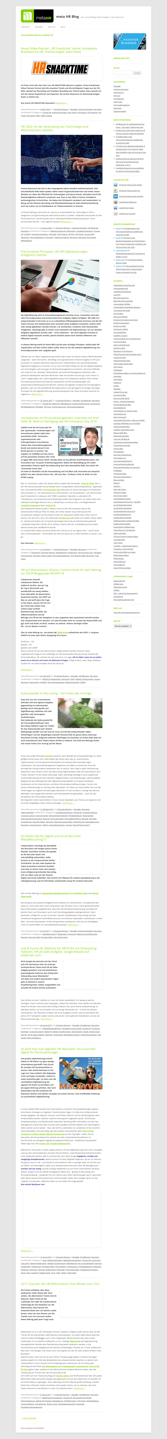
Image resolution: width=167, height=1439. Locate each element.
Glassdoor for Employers (123, 351)
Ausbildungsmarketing (122, 291)
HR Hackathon (61, 1266)
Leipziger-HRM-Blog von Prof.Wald (127, 423)
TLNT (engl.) (118, 543)
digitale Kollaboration (38, 1263)
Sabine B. (119, 266)
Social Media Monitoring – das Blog (127, 502)
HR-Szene (37, 556)
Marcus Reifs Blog (120, 433)
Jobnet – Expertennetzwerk (124, 401)
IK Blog (116, 386)
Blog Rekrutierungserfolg (123, 301)
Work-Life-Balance (34, 1038)
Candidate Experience (84, 231)
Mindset (43, 682)
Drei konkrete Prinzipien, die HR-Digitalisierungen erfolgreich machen (54, 253)
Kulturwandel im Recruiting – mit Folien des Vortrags (56, 693)
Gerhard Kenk (76, 1031)
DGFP (72, 679)
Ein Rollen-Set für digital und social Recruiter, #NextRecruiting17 (51, 837)
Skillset (83, 682)
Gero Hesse (72, 112)
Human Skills (89, 234)
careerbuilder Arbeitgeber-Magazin (127, 307)
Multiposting (51, 1270)
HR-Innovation (26, 556)
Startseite (25, 27)
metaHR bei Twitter (124, 208)
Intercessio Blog (120, 395)
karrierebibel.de (120, 408)
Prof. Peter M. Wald (77, 556)
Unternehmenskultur (57, 825)
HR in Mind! (118, 367)
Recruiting (98, 109)
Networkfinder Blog (121, 436)
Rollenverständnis (72, 682)
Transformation (35, 825)
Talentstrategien (27, 812)
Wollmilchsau (119, 558)
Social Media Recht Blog (123, 505)
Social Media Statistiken (123, 508)
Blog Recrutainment (121, 298)
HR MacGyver (72, 1266)
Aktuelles (73, 109)
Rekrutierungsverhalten (63, 822)
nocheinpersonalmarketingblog (126, 442)
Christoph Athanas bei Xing (127, 190)
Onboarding (58, 1035)
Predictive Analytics (61, 237)
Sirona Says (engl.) (120, 495)
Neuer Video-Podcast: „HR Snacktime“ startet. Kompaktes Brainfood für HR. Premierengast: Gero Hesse (59, 50)
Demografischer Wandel (58, 815)
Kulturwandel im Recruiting (31, 819)
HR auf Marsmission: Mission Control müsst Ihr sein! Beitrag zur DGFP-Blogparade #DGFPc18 (61, 571)
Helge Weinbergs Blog (122, 360)
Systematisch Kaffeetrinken (124, 527)
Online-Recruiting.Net (122, 445)
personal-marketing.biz (122, 455)
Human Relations (27, 1404)
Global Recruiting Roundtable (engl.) (127, 354)
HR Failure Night (48, 1266)
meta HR (51, 27)
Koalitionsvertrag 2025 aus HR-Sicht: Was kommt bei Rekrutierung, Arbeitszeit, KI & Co (130, 162)
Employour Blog (120, 326)
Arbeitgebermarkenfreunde (124, 285)
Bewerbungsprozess (58, 231)
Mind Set (46, 819)
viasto (23, 559)
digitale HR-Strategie (43, 1401)
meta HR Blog (67, 16)
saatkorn (117, 486)
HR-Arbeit (52, 234)
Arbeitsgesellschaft (121, 288)
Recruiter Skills (34, 937)
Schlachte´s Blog (120, 492)
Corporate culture (28, 815)
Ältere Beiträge (28, 1418)
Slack (28, 1273)
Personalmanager (72, 1270)
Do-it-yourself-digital (86, 1263)
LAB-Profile (118, 102)
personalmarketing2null (123, 461)
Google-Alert (26, 1266)
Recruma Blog (119, 480)
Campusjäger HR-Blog (122, 304)
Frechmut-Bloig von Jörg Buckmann (127, 339)
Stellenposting (44, 1273)
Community (96, 1260)
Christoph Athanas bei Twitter (128, 185)
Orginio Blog (118, 448)
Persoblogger (119, 452)
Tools (97, 556)
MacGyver (33, 1270)
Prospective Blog (120, 474)
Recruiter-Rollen (39, 822)
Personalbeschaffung (72, 819)
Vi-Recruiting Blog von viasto (125, 552)
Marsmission (35, 682)
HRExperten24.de (120, 587)
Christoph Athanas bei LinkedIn (128, 196)
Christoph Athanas (61, 109)
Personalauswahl (57, 819)
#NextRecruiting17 (50, 934)
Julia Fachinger (121, 250)
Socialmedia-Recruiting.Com (124, 511)
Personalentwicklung (122, 105)
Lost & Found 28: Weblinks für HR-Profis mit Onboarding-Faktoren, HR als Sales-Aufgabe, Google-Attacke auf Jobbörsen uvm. (59, 951)
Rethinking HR (79, 822)
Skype (23, 1273)
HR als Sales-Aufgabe (36, 1035)
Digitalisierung (65, 404)
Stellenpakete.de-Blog (122, 524)
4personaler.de (119, 581)
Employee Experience (40, 234)
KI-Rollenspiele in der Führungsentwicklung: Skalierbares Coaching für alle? (129, 140)
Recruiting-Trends (61, 937)
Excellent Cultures (120, 335)
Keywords (25, 1270)
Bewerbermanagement (72, 1260)
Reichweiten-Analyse (72, 1035)
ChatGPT (27, 234)
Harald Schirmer (120, 357)
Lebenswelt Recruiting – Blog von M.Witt (129, 420)
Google (85, 1031)
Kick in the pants (120, 417)
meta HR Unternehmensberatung (127, 612)
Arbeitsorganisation (54, 1260)
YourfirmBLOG (119, 565)
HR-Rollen (39, 407)
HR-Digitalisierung (28, 407)
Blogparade (55, 679)
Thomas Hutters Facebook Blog (126, 536)
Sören (118, 228)
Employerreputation (121, 323)
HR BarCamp (118, 584)
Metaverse (25, 237)
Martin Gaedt (46, 556)
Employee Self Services (81, 404)
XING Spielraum (120, 561)
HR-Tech (71, 234)
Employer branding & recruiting (126, 320)
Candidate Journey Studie (71, 1028)
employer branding (59, 112)
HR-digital (97, 552)
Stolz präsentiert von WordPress (32, 1428)
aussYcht (117, 295)
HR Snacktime (92, 112)
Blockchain (71, 231)
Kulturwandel (88, 815)
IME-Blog (117, 389)
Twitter (45, 825)
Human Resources (59, 407)
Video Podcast (46, 115)
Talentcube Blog (120, 533)
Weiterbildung (26, 240)
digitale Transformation (84, 679)
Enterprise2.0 (119, 92)
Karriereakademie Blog (122, 404)
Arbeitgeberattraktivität (52, 1028)
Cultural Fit (25, 1263)
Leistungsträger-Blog (122, 426)
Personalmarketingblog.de (124, 464)
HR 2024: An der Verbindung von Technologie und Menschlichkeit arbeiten (54, 128)
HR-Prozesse (62, 234)
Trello (58, 1273)
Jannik (118, 238)
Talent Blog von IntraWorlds (124, 530)
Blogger (39, 27)
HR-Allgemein (93, 228)
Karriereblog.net (120, 414)
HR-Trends (79, 234)
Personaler (49, 237)
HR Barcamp (72, 552)
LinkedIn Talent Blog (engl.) (124, 430)
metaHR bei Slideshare (125, 202)
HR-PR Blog (118, 379)
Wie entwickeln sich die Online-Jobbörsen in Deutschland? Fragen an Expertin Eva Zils (130, 269)
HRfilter (117, 590)
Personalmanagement (75, 407)
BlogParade (63, 632)
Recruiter (85, 819)
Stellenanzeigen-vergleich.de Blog (126, 521)
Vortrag (69, 825)
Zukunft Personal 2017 (81, 825)
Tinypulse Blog (119, 539)
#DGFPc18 (46, 679)
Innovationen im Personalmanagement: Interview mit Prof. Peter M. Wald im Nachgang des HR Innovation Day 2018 (60, 419)
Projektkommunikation (89, 1270)
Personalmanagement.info (124, 599)
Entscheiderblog (120, 332)
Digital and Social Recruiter (87, 934)
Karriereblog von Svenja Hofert (125, 411)
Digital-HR (56, 404)
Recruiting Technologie (87, 237)
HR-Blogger (118, 370)
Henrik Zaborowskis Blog (123, 364)
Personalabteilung (37, 237)
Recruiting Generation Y (123, 477)
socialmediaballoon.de (122, 514)
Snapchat (34, 1273)
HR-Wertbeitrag (92, 1401)
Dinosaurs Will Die (120, 317)
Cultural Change (41, 815)
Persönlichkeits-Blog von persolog (127, 467)
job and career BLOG (121, 398)
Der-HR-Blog (118, 313)
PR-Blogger (118, 470)
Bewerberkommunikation (52, 1398)
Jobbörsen (49, 1035)
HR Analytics (95, 404)
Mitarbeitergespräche (66, 1404)
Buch (63, 27)
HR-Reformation (70, 1401)
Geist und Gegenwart (122, 345)
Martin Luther (52, 1404)
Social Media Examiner (122, 499)
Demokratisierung (28, 1401)
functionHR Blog (120, 342)
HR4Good (117, 382)
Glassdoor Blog (119, 348)
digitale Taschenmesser (56, 1263)
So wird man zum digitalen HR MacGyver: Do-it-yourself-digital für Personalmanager (58, 1050)
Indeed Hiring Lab (120, 392)
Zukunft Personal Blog (122, 568)
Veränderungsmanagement (31, 1407)
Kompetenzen (40, 1404)
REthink (117, 483)
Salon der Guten (120, 489)
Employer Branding (85, 109)
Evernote (98, 1263)
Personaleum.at (120, 458)
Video (38, 115)
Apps (44, 1260)
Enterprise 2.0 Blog (121, 329)
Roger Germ (120, 260)
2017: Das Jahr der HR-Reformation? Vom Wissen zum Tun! (60, 1284)
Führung (117, 95)
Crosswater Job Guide (122, 310)
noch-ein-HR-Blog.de (121, 439)
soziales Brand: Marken (122, 517)
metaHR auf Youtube (124, 213)
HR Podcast (81, 112)
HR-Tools (47, 407)
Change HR (47, 112)
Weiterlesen (62, 103)
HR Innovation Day (85, 552)
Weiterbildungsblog (121, 555)
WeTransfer (71, 1273)
